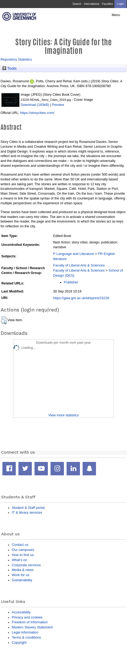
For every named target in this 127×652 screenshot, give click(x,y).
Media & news (22, 570)
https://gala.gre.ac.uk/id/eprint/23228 (81, 298)
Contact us (20, 545)
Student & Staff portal (28, 508)
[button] (4, 320)
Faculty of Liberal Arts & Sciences (79, 265)
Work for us (20, 575)
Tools (9, 68)
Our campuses (23, 550)
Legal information (25, 632)
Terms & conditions (26, 637)
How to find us (23, 555)
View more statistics (63, 415)
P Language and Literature (73, 254)
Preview (58, 105)
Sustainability (22, 580)
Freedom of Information (30, 622)
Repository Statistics (16, 59)
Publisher (71, 282)
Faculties (107, 3)
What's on (19, 560)
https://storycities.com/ (37, 113)
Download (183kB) (35, 105)
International (91, 3)
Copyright (19, 642)
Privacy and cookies (27, 617)
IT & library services (27, 512)
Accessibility (21, 612)
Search (76, 3)
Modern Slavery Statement (32, 627)
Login (120, 3)
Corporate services (26, 565)
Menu (116, 15)
